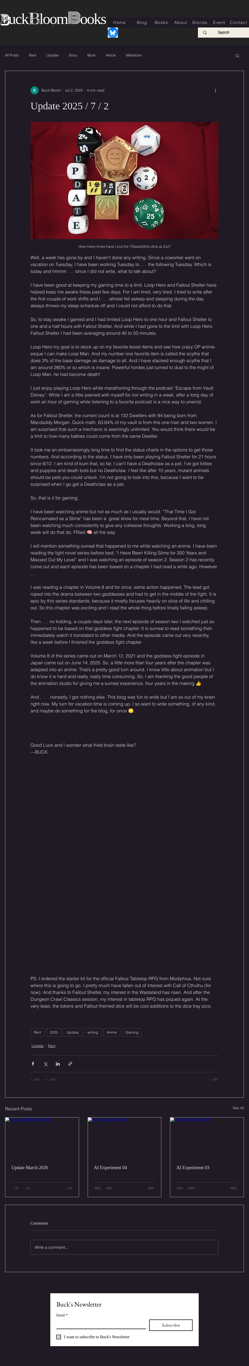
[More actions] (215, 90)
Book (91, 55)
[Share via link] (70, 1063)
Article (111, 55)
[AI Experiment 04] (124, 1138)
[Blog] (142, 22)
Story (73, 55)
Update (52, 55)
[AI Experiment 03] (207, 1138)
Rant (32, 55)
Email (62, 1315)
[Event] (219, 22)
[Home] (120, 22)
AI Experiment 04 (110, 1167)
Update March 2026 (29, 1167)
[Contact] (239, 22)
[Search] (223, 32)
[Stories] (200, 22)
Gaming (132, 1032)
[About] (181, 22)
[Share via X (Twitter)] (45, 1063)
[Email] (99, 1324)
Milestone (134, 55)
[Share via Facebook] (32, 1063)
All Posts (12, 55)
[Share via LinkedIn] (57, 1063)
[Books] (162, 22)
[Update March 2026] (42, 1138)
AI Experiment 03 (192, 1167)
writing (92, 1032)
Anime (112, 1032)
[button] (237, 55)
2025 (54, 1032)
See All (238, 1108)
